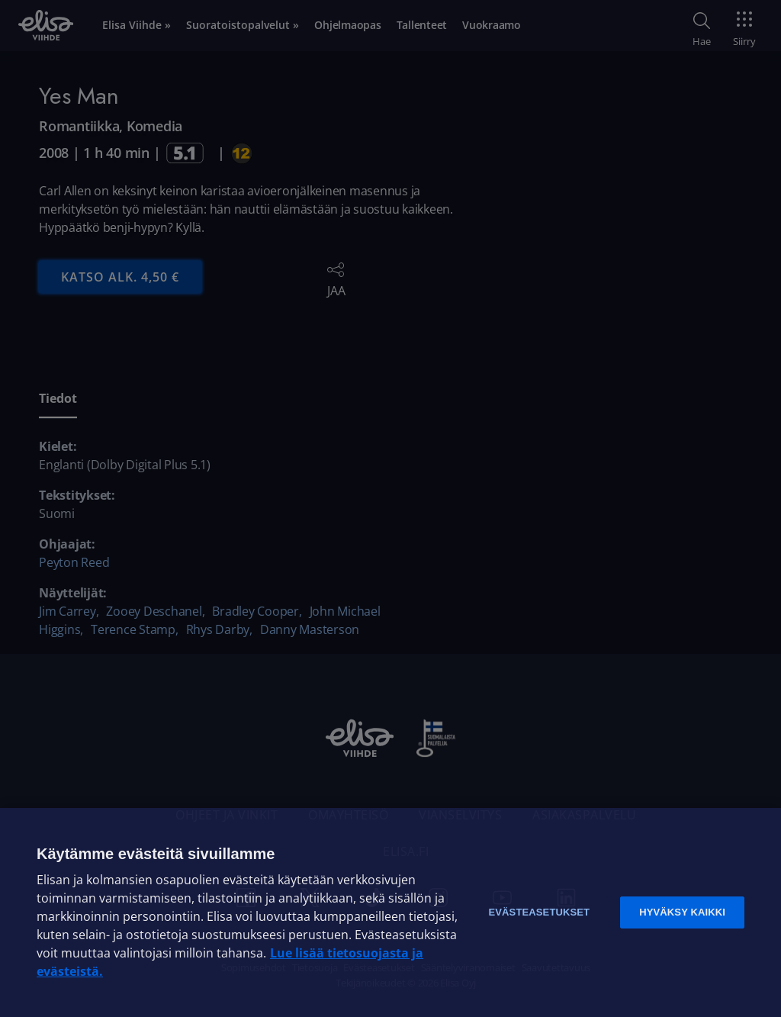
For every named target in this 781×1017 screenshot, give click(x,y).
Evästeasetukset (539, 912)
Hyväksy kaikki (682, 912)
